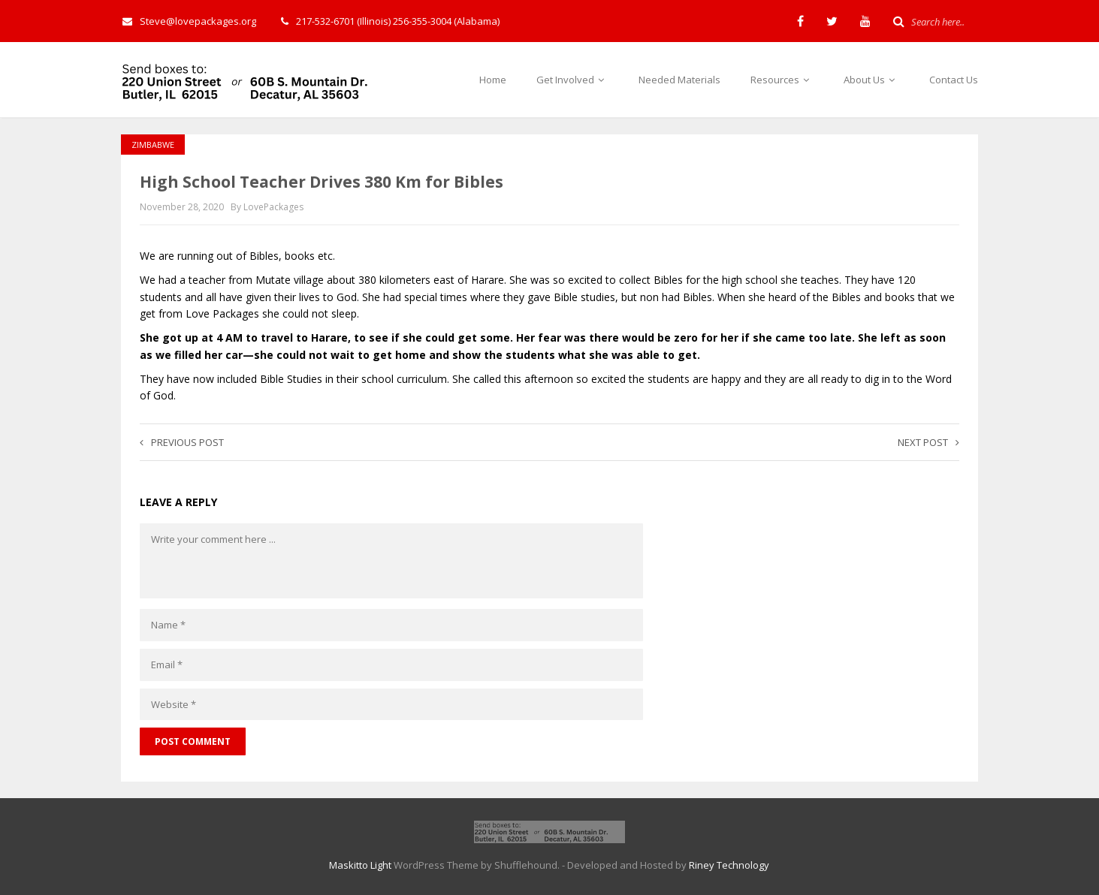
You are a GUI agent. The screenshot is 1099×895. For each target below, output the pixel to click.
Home (492, 79)
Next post (928, 442)
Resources (782, 79)
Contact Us (953, 79)
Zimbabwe (152, 144)
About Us (871, 79)
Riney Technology (729, 865)
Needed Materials (679, 79)
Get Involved (572, 79)
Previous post (182, 442)
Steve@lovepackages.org (189, 21)
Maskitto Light (360, 865)
